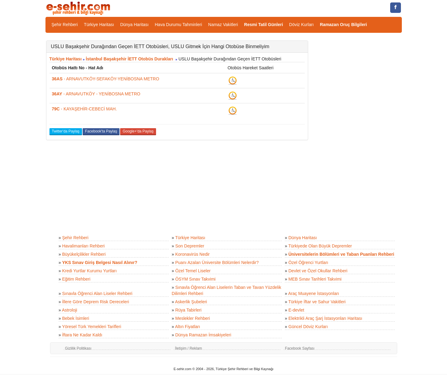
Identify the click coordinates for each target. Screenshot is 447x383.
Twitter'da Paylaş (66, 131)
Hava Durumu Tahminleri (178, 24)
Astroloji (69, 310)
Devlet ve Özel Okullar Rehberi (317, 270)
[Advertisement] (359, 132)
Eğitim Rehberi (76, 279)
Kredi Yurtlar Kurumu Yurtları (89, 270)
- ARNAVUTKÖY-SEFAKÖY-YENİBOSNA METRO (105, 78)
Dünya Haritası (134, 24)
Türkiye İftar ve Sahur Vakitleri (317, 301)
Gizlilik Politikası (78, 348)
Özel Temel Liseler (192, 270)
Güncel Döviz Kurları (308, 326)
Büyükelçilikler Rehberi (84, 254)
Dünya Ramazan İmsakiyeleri (203, 334)
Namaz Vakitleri (223, 24)
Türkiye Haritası (99, 24)
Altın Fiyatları (187, 326)
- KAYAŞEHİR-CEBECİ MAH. (84, 108)
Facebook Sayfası (300, 348)
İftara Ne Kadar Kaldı (82, 334)
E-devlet (296, 310)
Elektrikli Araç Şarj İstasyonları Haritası (325, 318)
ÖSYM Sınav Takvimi (195, 279)
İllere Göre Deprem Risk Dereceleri (95, 301)
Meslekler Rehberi (192, 318)
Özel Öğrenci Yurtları (308, 262)
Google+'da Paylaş (138, 131)
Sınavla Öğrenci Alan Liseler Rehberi (97, 293)
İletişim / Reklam (188, 348)
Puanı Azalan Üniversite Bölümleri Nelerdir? (217, 262)
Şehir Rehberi (65, 24)
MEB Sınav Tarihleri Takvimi (315, 279)
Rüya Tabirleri (188, 310)
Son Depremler (189, 245)
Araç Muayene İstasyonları (313, 293)
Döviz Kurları (301, 24)
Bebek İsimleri (75, 318)
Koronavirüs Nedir (192, 254)
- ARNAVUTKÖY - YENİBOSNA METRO (96, 93)
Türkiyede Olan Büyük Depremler (320, 245)
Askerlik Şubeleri (191, 301)
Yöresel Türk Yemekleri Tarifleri (91, 326)
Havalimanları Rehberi (83, 245)
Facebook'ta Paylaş (101, 131)
